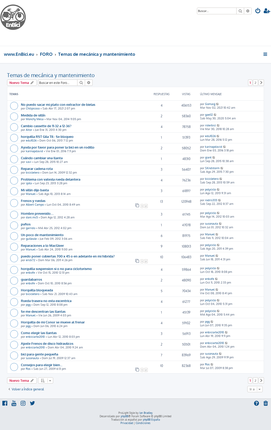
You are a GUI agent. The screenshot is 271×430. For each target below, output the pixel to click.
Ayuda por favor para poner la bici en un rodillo (57, 147)
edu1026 (31, 140)
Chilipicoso (33, 108)
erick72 (30, 260)
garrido (30, 228)
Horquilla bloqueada (37, 290)
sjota (29, 183)
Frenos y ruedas (33, 200)
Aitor (29, 130)
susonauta (211, 223)
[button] (261, 82)
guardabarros (31, 279)
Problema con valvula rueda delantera (50, 179)
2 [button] (255, 83)
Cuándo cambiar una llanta (42, 158)
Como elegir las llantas (39, 332)
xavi (28, 162)
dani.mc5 (32, 217)
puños (26, 224)
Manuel (30, 194)
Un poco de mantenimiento (42, 234)
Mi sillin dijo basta (35, 190)
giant (208, 157)
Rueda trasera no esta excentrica (46, 300)
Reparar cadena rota (37, 168)
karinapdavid (34, 151)
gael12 (209, 114)
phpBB (124, 416)
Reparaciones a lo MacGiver (42, 245)
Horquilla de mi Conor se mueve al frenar (53, 322)
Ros (28, 369)
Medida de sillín (33, 115)
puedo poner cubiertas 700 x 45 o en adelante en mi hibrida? (68, 256)
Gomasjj (210, 104)
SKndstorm (212, 168)
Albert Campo (35, 204)
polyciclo (210, 189)
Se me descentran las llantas (43, 311)
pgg (28, 304)
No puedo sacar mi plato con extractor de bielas (58, 104)
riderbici (210, 125)
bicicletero (32, 172)
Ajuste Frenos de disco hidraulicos (47, 343)
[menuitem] (258, 11)
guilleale (31, 239)
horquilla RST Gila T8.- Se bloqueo (47, 136)
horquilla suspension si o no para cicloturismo (56, 268)
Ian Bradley (146, 412)
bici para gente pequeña (39, 354)
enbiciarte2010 (35, 337)
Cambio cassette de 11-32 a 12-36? (46, 126)
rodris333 (211, 200)
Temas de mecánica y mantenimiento (51, 75)
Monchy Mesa (35, 119)
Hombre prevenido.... (37, 213)
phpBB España (151, 419)
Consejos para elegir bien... (41, 365)
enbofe (30, 272)
